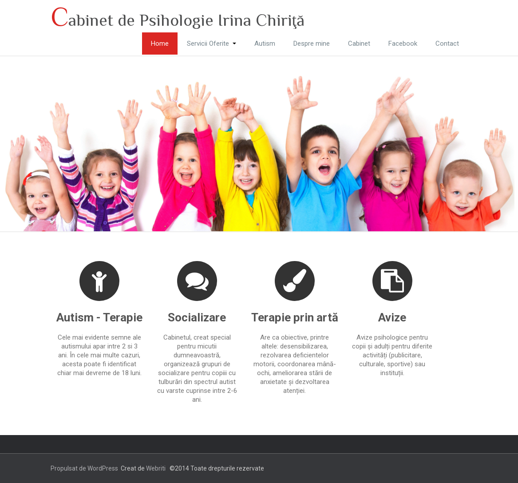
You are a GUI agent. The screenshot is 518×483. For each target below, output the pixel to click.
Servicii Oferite (211, 44)
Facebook (402, 44)
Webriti (156, 468)
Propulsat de (69, 468)
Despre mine (311, 44)
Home (160, 44)
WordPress (102, 468)
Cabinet (359, 44)
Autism (264, 44)
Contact (447, 44)
